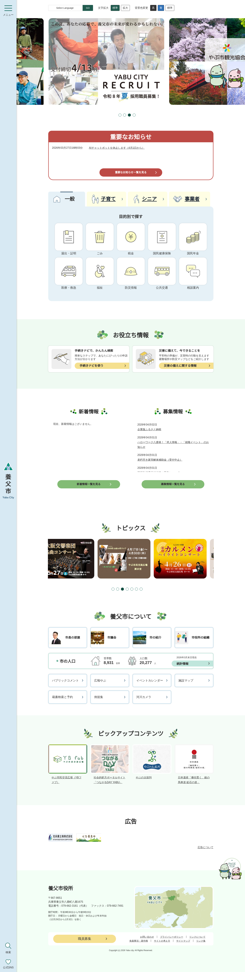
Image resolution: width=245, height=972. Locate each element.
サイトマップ (183, 941)
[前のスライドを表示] (114, 115)
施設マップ (185, 680)
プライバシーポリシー (171, 937)
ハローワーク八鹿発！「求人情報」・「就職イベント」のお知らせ (173, 444)
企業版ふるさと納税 (149, 429)
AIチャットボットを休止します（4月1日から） (117, 147)
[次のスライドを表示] (148, 115)
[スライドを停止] (140, 115)
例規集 (98, 697)
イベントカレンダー (149, 680)
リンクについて (197, 937)
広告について (205, 847)
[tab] (119, 115)
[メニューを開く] (8, 10)
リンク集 (201, 941)
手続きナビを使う (91, 365)
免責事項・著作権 (138, 941)
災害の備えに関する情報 (180, 365)
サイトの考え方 (162, 941)
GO (88, 8)
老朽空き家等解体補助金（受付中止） (159, 459)
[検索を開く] (8, 948)
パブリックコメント (65, 680)
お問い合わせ (147, 937)
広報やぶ (100, 680)
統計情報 (182, 663)
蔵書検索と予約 (62, 697)
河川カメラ (143, 697)
